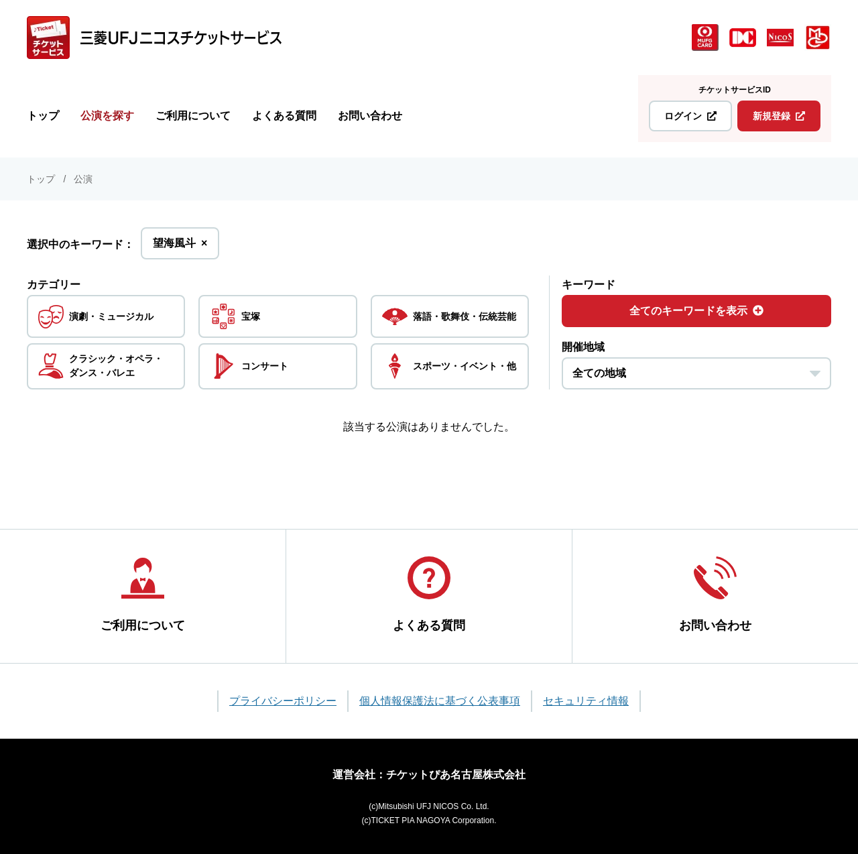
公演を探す (107, 115)
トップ (43, 115)
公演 (83, 179)
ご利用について (193, 115)
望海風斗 (180, 247)
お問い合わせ (370, 115)
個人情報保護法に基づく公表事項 (439, 701)
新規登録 (779, 116)
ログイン (690, 116)
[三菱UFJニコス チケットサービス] (154, 37)
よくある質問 (284, 115)
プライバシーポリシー (282, 701)
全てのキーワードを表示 (696, 310)
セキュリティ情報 (586, 701)
